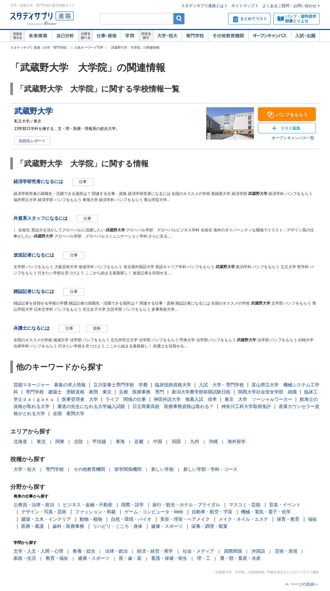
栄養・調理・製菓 (209, 526)
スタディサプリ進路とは (202, 6)
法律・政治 (116, 551)
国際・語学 (132, 504)
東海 (120, 441)
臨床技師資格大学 (173, 384)
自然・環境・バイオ (131, 519)
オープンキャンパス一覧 (293, 138)
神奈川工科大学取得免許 (246, 406)
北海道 (20, 441)
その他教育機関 (228, 36)
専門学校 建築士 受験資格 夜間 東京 (69, 391)
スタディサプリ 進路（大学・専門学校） (39, 47)
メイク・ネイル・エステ (243, 519)
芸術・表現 (286, 551)
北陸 (78, 441)
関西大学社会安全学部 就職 (267, 391)
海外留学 (237, 441)
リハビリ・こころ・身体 (117, 526)
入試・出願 (305, 36)
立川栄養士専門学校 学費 (120, 384)
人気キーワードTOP (88, 47)
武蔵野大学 (33, 111)
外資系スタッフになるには (41, 218)
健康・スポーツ (167, 526)
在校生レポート (32, 141)
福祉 (312, 519)
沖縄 (213, 441)
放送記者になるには (34, 254)
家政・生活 (25, 558)
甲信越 (99, 441)
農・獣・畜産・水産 (240, 558)
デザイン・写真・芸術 (43, 511)
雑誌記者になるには (34, 291)
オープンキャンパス (269, 36)
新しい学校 (162, 469)
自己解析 (65, 36)
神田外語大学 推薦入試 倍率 (185, 399)
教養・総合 (84, 551)
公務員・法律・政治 (34, 504)
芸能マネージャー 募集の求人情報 (50, 384)
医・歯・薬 (130, 558)
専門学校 (195, 36)
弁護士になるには (32, 328)
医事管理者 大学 (80, 399)
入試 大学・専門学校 (221, 384)
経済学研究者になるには (38, 181)
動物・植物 (91, 519)
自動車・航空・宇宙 (212, 511)
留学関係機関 (127, 469)
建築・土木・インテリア (46, 519)
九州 (194, 441)
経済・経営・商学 (155, 551)
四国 (176, 441)
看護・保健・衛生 (169, 558)
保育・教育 (288, 519)
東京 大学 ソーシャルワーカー (258, 399)
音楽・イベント (285, 504)
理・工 (203, 558)
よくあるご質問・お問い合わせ (289, 6)
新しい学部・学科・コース (210, 469)
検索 (179, 18)
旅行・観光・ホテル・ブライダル (186, 504)
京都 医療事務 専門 (141, 391)
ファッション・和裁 (95, 511)
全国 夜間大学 (68, 413)
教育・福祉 (57, 558)
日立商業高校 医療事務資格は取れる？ (173, 406)
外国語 (258, 551)
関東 (59, 441)
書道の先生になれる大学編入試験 (91, 406)
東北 (41, 441)
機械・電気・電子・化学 (266, 511)
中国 (157, 441)
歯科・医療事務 (68, 526)
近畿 (138, 441)
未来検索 (38, 36)
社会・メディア (198, 551)
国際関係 (233, 551)
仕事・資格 (106, 36)
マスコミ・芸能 (244, 504)
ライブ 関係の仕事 (125, 399)
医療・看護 (32, 526)
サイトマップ (243, 6)
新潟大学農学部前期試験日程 (201, 391)
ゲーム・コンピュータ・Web (153, 511)
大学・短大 (167, 36)
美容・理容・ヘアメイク (185, 519)
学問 (130, 36)
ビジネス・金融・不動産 (87, 504)
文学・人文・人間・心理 (38, 551)
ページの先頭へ (304, 584)
